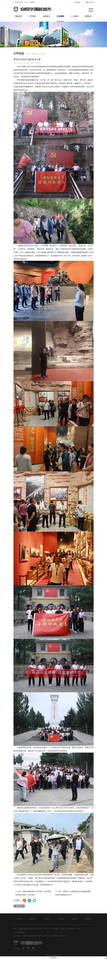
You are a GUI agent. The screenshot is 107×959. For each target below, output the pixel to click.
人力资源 (74, 16)
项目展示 (46, 16)
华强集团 (77, 2)
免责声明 (53, 958)
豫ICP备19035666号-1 (53, 955)
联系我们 (88, 16)
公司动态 (42, 54)
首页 (27, 54)
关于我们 (32, 16)
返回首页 (90, 2)
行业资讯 (60, 16)
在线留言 (74, 919)
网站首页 (18, 16)
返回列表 (19, 906)
